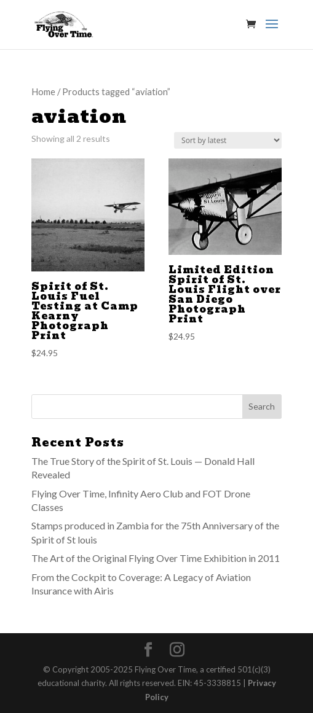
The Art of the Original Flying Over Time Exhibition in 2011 (155, 558)
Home (43, 91)
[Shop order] (228, 140)
